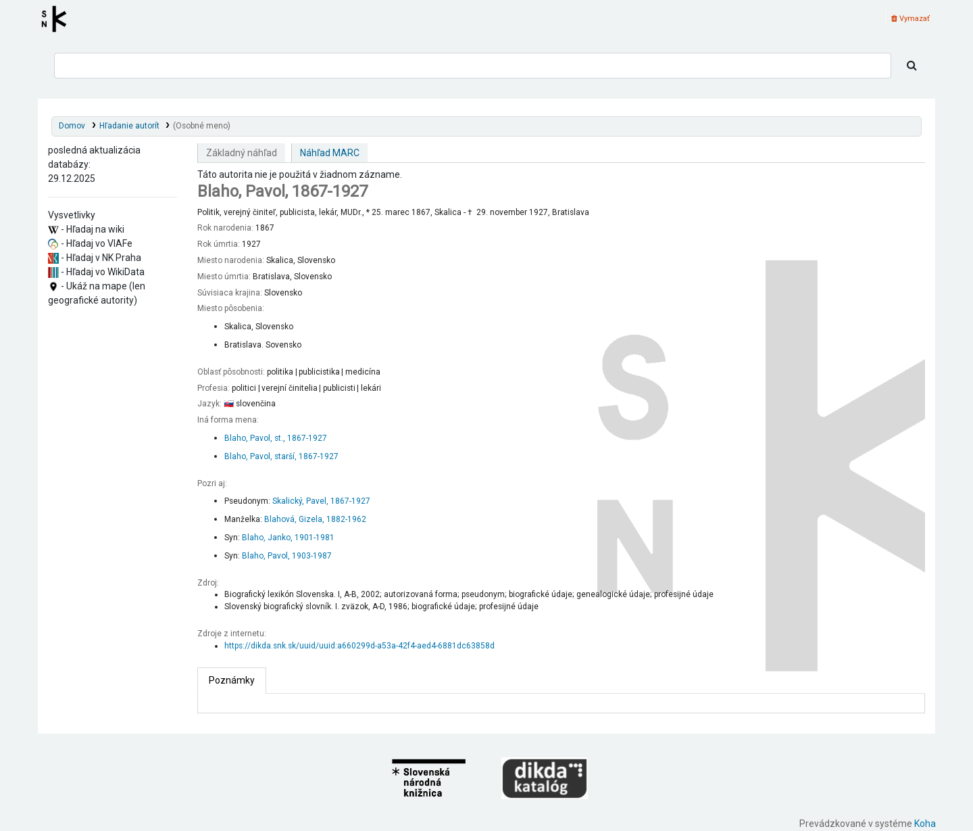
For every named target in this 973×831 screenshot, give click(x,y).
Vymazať (910, 18)
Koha (925, 823)
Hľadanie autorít (129, 125)
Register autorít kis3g (58, 18)
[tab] (231, 680)
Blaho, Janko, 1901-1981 (288, 537)
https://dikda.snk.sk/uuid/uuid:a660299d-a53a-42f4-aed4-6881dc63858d (359, 645)
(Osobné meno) (201, 125)
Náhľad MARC (329, 152)
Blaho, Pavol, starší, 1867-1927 (281, 456)
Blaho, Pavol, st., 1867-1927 (275, 438)
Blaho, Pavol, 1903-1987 (287, 556)
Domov (72, 125)
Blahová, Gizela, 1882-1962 (315, 519)
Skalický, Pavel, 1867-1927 (321, 501)
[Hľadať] (912, 65)
